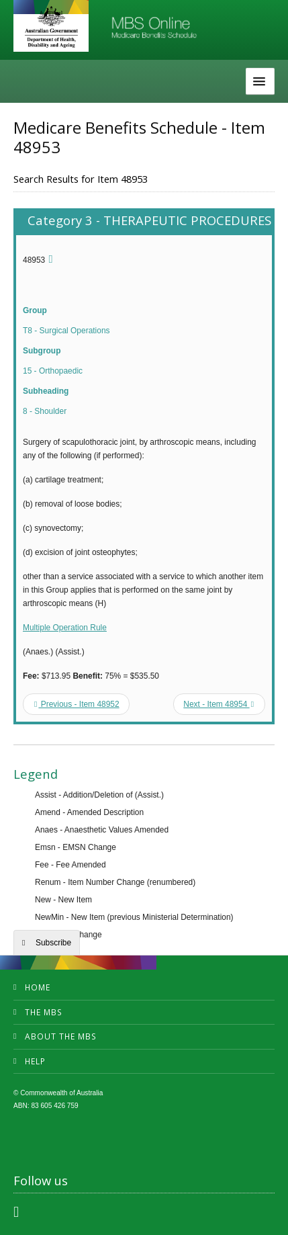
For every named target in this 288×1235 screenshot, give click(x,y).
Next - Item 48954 (218, 704)
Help (35, 1061)
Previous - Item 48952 (76, 704)
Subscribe (53, 942)
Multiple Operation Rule (65, 627)
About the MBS (61, 1036)
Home (37, 987)
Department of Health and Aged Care (51, 27)
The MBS (43, 1012)
